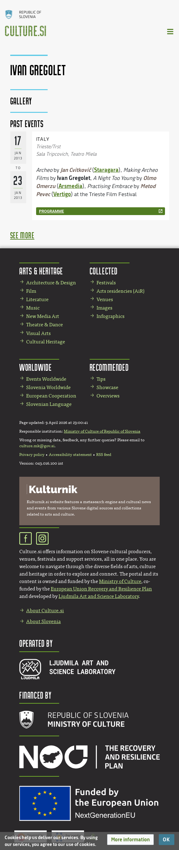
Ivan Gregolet (73, 178)
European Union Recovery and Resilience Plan (101, 589)
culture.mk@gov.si (36, 445)
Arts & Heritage (41, 270)
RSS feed (103, 454)
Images (104, 308)
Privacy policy (32, 454)
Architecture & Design (51, 283)
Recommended (109, 367)
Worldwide (35, 367)
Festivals (106, 283)
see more (22, 235)
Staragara (106, 170)
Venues (105, 299)
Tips (101, 379)
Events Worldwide (46, 379)
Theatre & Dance (44, 325)
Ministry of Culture (120, 581)
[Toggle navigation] (171, 31)
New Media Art (42, 316)
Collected (104, 270)
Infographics (111, 316)
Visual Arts (38, 333)
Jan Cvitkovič (75, 170)
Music (33, 308)
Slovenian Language (49, 404)
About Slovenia (43, 621)
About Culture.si (45, 610)
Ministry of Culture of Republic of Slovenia (102, 431)
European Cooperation (51, 396)
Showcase (107, 387)
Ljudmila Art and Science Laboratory (99, 596)
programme (51, 211)
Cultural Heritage (45, 342)
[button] (130, 839)
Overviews (108, 396)
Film (31, 291)
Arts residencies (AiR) (120, 291)
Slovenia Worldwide (48, 387)
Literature (37, 299)
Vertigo (62, 194)
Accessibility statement (70, 454)
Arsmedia (70, 186)
